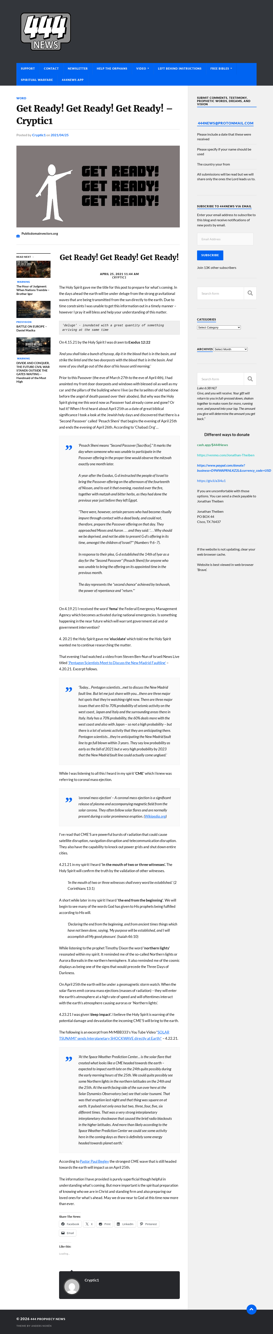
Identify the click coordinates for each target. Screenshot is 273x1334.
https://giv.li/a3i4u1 (211, 481)
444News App (73, 80)
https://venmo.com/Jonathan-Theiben (225, 455)
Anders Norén (42, 1325)
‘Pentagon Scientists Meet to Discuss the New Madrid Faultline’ (117, 662)
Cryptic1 (39, 135)
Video (141, 68)
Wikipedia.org (155, 816)
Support (28, 68)
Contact (51, 68)
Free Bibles (220, 68)
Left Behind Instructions (180, 68)
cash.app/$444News (212, 445)
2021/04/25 (60, 135)
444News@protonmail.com (226, 123)
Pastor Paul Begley (94, 1161)
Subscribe (210, 255)
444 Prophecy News (51, 1318)
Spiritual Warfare (37, 80)
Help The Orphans (112, 68)
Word (21, 98)
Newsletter (78, 68)
